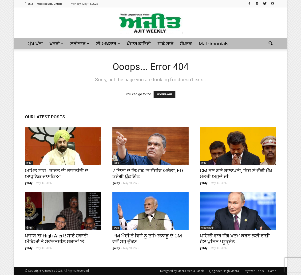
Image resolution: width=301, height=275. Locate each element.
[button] (270, 43)
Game (272, 271)
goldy (28, 183)
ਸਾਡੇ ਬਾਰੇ (165, 43)
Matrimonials (213, 43)
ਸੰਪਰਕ (186, 43)
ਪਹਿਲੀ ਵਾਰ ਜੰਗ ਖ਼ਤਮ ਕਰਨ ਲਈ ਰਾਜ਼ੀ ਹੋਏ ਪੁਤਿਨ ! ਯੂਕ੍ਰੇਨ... (235, 238)
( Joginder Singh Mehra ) (224, 271)
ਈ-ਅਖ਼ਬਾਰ (108, 43)
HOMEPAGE (164, 94)
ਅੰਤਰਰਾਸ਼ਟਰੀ (207, 227)
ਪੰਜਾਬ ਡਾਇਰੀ (139, 43)
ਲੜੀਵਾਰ (79, 43)
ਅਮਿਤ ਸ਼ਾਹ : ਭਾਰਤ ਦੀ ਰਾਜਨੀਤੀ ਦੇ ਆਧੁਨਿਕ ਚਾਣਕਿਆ (56, 173)
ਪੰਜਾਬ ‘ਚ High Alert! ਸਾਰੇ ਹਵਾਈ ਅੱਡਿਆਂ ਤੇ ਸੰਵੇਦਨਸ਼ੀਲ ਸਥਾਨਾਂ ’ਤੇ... (56, 238)
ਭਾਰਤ (28, 162)
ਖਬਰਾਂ (56, 43)
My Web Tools (254, 271)
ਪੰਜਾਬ (116, 162)
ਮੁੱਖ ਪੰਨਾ (35, 43)
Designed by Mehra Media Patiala (182, 271)
